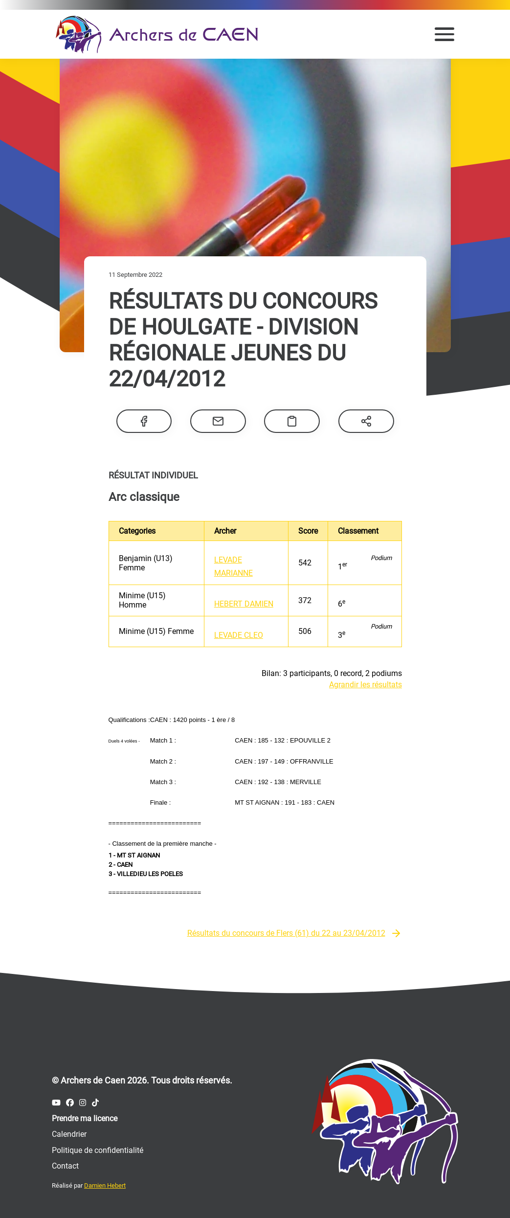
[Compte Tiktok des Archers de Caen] (95, 1102)
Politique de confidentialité (97, 1150)
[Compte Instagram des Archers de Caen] (82, 1102)
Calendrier (69, 1134)
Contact (65, 1166)
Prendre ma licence (84, 1118)
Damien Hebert (105, 1185)
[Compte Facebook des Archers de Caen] (70, 1102)
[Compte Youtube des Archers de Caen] (56, 1102)
